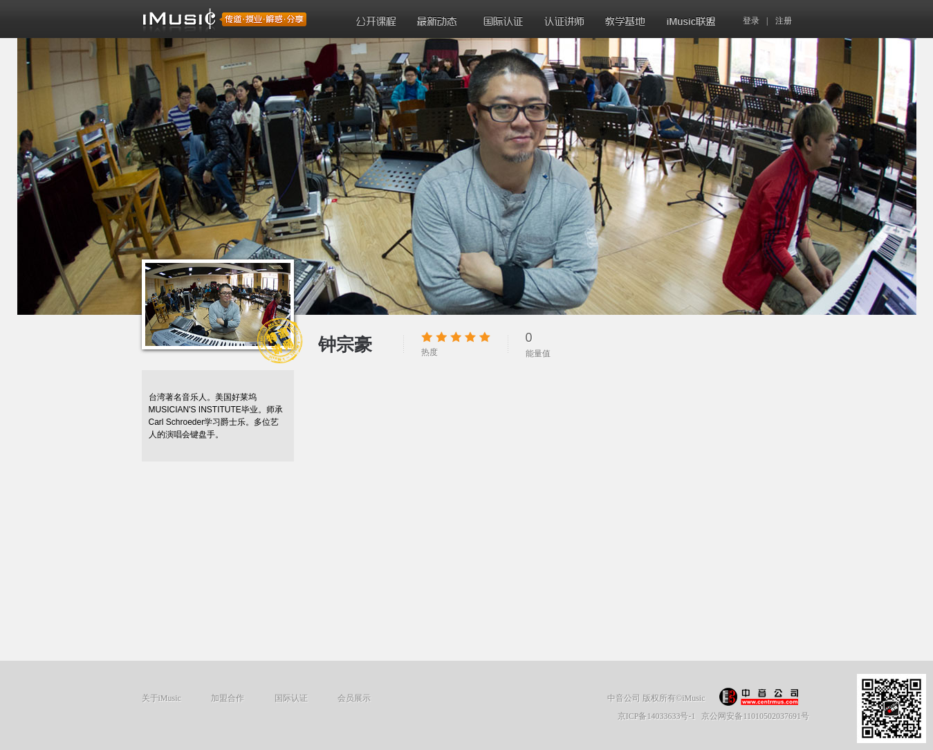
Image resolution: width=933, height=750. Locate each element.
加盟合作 (227, 698)
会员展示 (354, 698)
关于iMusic (161, 698)
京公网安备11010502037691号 (755, 716)
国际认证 (291, 698)
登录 (751, 21)
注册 (783, 21)
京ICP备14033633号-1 (657, 716)
